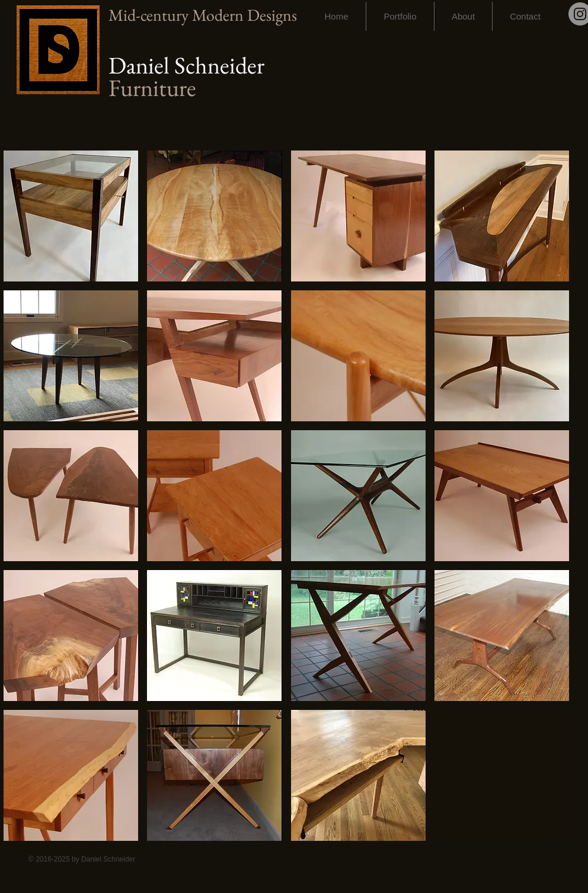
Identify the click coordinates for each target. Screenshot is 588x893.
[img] (501, 775)
